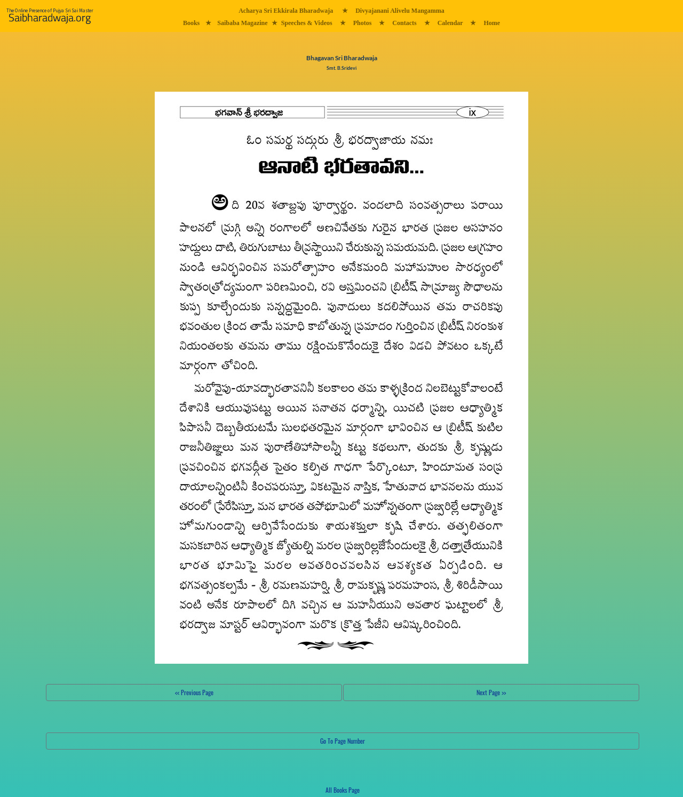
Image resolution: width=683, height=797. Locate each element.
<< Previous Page (194, 692)
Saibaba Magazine (242, 23)
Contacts (404, 23)
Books (191, 23)
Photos (362, 23)
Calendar (450, 23)
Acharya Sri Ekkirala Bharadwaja (286, 10)
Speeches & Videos (306, 23)
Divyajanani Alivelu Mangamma (399, 10)
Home (491, 23)
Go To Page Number (342, 740)
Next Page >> (491, 692)
